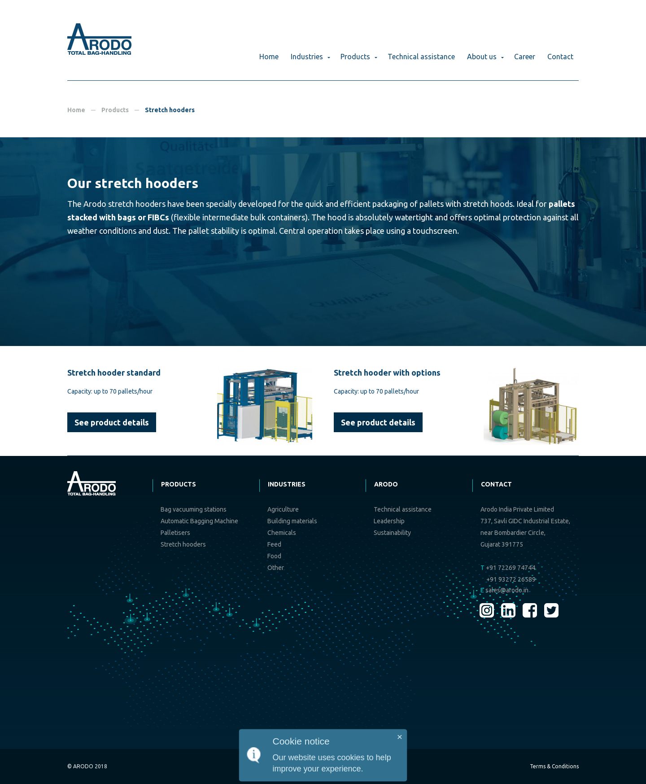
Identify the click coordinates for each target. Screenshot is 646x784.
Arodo (386, 484)
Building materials (292, 521)
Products (355, 57)
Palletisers (175, 532)
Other (275, 567)
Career (524, 57)
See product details (111, 422)
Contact (560, 57)
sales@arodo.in (504, 590)
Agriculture (283, 509)
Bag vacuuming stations (194, 509)
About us (482, 57)
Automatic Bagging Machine (199, 521)
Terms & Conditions (554, 766)
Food (274, 556)
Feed (274, 544)
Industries (307, 57)
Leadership (389, 521)
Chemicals (281, 532)
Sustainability (392, 532)
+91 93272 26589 (511, 579)
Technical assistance (421, 57)
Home (269, 57)
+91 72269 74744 (507, 567)
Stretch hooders (183, 544)
